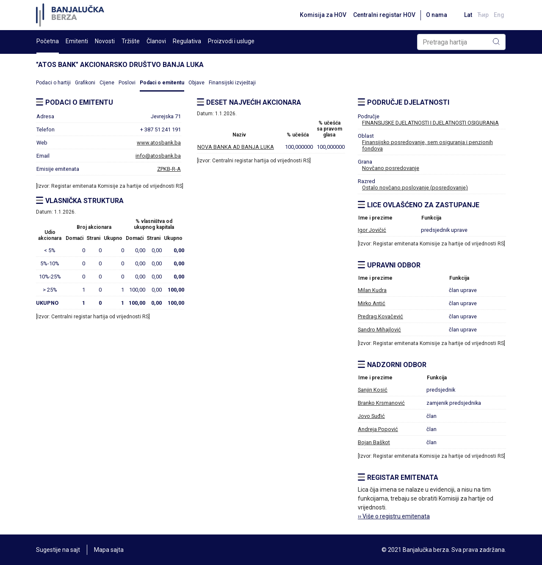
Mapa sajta (109, 549)
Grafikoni (85, 83)
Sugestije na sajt (58, 549)
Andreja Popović (378, 429)
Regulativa (187, 41)
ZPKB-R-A (169, 169)
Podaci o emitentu (162, 83)
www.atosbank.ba (159, 142)
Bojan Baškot (374, 442)
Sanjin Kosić (372, 390)
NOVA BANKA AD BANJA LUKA (235, 147)
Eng (499, 14)
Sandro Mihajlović (379, 329)
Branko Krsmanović (381, 403)
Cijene (107, 83)
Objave (196, 83)
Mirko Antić (371, 303)
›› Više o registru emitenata (394, 516)
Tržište (131, 41)
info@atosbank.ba (158, 156)
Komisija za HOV (323, 14)
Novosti (105, 41)
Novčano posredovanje (390, 168)
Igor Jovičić (372, 230)
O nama (436, 14)
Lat (468, 14)
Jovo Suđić (371, 416)
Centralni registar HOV (384, 14)
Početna (47, 41)
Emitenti (77, 41)
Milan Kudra (372, 290)
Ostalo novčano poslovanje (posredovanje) (415, 187)
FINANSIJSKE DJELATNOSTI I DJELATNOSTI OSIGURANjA (430, 123)
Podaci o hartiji (53, 83)
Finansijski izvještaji (232, 83)
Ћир (483, 14)
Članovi (156, 41)
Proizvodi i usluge (231, 41)
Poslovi (127, 83)
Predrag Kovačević (380, 316)
